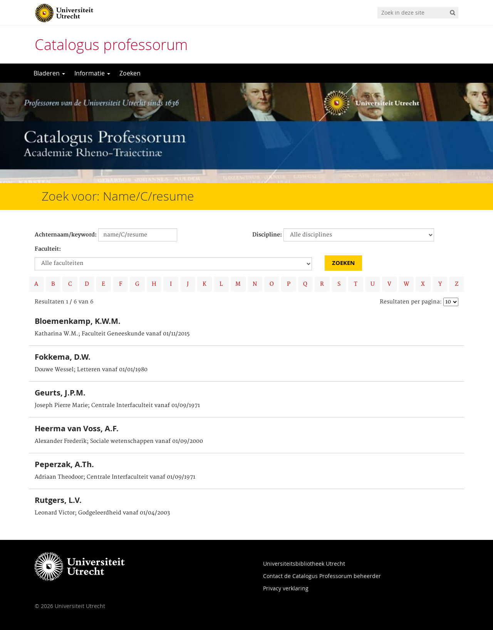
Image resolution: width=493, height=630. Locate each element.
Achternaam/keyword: (66, 234)
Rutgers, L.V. (58, 500)
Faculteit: (48, 249)
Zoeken (130, 73)
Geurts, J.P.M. (60, 392)
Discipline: (267, 234)
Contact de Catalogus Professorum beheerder (322, 576)
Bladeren (49, 73)
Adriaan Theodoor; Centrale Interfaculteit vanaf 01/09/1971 (115, 477)
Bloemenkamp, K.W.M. (78, 321)
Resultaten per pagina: (411, 301)
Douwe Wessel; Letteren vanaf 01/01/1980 (91, 369)
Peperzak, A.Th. (64, 464)
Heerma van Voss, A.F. (77, 428)
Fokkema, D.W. (63, 357)
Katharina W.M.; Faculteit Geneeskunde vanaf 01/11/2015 (112, 333)
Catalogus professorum (111, 44)
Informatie (92, 73)
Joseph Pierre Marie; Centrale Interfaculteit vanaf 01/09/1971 (117, 405)
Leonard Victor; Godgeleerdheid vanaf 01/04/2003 (102, 512)
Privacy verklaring (286, 588)
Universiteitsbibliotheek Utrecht (304, 563)
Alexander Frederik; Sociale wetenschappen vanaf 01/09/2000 (119, 441)
